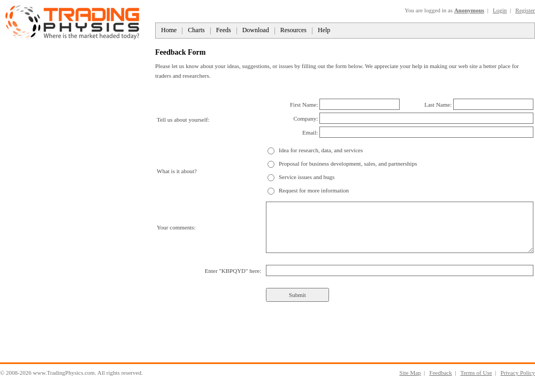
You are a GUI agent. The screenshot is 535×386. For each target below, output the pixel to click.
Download (255, 30)
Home (169, 30)
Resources (293, 30)
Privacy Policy (518, 372)
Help (324, 30)
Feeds (223, 30)
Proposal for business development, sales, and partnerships (348, 163)
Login (500, 10)
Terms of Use (476, 372)
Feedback (441, 372)
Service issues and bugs (306, 177)
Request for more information (314, 190)
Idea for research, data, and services (321, 150)
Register (525, 10)
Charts (196, 30)
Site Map (410, 372)
